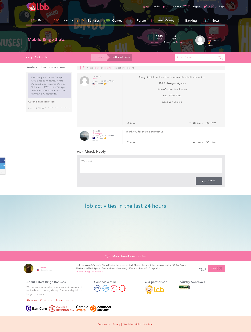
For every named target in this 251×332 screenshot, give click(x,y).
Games (113, 20)
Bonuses (88, 20)
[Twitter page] (105, 288)
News (212, 20)
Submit (209, 180)
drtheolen (54, 108)
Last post (155, 42)
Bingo (42, 20)
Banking (187, 20)
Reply (213, 122)
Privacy (116, 324)
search (170, 6)
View (216, 268)
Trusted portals (64, 300)
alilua (210, 37)
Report (131, 123)
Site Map (148, 324)
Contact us (46, 300)
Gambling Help (132, 324)
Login (96, 67)
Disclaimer (104, 324)
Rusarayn (179, 42)
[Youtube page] (122, 288)
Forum (138, 20)
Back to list (37, 57)
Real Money (165, 20)
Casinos (67, 20)
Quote (196, 123)
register (191, 6)
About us (31, 300)
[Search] (221, 57)
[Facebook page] (97, 288)
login (214, 6)
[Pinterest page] (114, 288)
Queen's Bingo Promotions (41, 101)
